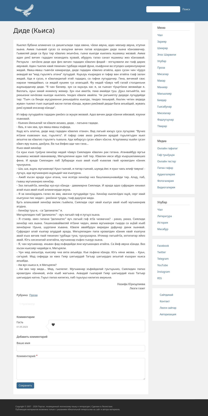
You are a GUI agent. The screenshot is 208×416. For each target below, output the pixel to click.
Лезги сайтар (168, 308)
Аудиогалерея (166, 174)
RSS (159, 278)
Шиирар (162, 48)
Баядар (161, 100)
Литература (164, 216)
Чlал (160, 35)
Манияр (162, 87)
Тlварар (162, 126)
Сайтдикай (166, 295)
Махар (161, 80)
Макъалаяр (164, 93)
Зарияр (162, 41)
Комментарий (26, 356)
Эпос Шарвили (166, 54)
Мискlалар (164, 113)
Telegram (163, 258)
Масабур (162, 229)
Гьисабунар (164, 106)
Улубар (161, 61)
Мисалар (163, 74)
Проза (33, 295)
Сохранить (25, 385)
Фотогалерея (165, 181)
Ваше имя (23, 343)
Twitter (161, 252)
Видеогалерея (166, 187)
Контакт (165, 301)
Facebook (163, 245)
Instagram (163, 271)
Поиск (186, 9)
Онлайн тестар (166, 161)
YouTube (162, 265)
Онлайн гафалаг (167, 148)
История (162, 222)
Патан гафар (165, 168)
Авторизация (168, 314)
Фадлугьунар (165, 119)
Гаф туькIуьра (166, 155)
